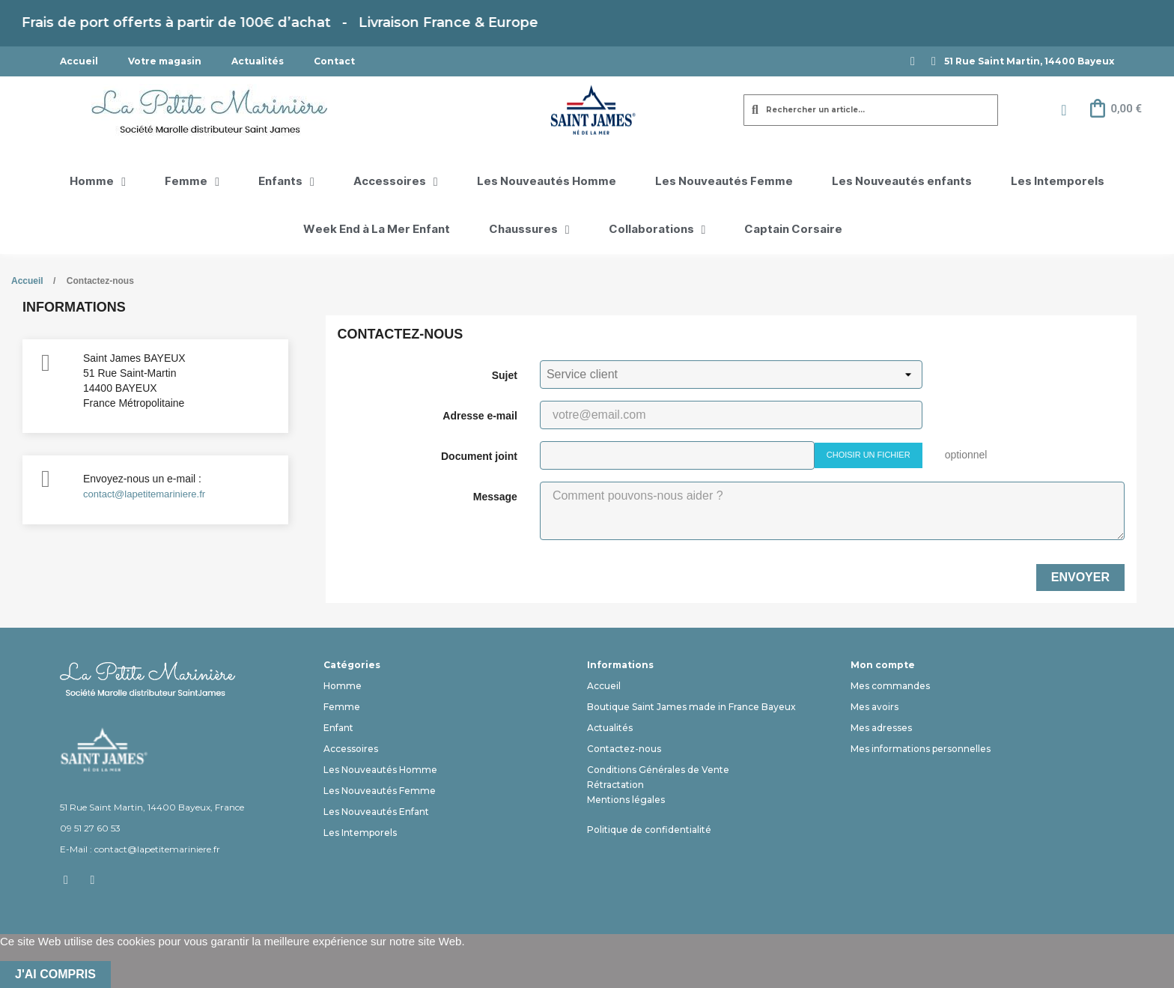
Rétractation (615, 784)
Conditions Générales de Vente (658, 769)
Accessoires (395, 182)
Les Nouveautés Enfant (376, 811)
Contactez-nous (624, 748)
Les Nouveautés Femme (724, 182)
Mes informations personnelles (921, 748)
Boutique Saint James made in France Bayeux (691, 706)
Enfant (338, 727)
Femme (192, 182)
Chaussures (529, 229)
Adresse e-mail (479, 416)
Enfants (286, 182)
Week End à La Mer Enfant (376, 229)
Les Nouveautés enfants (902, 182)
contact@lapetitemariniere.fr (144, 494)
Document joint (479, 456)
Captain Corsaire (793, 229)
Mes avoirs (874, 706)
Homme (98, 182)
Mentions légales (626, 799)
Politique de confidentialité (649, 829)
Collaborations (657, 229)
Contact (334, 61)
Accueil (79, 61)
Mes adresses (881, 727)
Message (495, 497)
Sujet (504, 375)
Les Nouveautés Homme (546, 182)
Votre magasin (164, 61)
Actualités (257, 61)
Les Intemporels (1057, 182)
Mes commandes (890, 685)
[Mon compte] (1063, 110)
